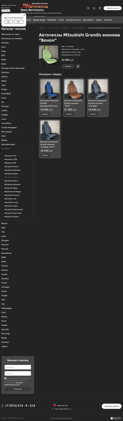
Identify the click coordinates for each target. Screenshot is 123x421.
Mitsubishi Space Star (13, 213)
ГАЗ (3, 231)
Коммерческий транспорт (13, 68)
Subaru (4, 270)
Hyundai (5, 329)
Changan (5, 287)
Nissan (4, 223)
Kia (2, 102)
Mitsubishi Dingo (10, 188)
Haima (4, 316)
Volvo (3, 63)
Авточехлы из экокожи (11, 38)
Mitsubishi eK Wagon (12, 191)
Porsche (5, 244)
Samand (5, 278)
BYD (3, 55)
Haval (3, 320)
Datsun (4, 76)
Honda (4, 325)
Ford (3, 312)
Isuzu (3, 97)
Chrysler (5, 106)
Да (8, 21)
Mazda (4, 140)
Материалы (51, 20)
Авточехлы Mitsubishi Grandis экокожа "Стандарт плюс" (49, 144)
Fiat (3, 304)
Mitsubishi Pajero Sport (13, 209)
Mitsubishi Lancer (11, 202)
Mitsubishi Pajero (11, 206)
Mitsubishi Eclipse (11, 216)
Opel (3, 227)
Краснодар (6, 11)
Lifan (3, 135)
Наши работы (88, 20)
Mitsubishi (5, 148)
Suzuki (4, 274)
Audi (3, 46)
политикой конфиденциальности (13, 383)
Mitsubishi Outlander (12, 170)
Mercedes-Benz (8, 144)
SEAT (3, 257)
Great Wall (6, 93)
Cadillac (4, 114)
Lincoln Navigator (9, 127)
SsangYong (6, 253)
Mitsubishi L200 (10, 159)
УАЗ (3, 299)
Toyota (4, 295)
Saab (3, 261)
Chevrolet (5, 333)
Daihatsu (5, 72)
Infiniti (4, 110)
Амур (3, 51)
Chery (4, 291)
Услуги (61, 20)
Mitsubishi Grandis (11, 177)
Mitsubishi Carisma (12, 195)
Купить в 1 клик (78, 66)
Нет (18, 21)
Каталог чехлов (39, 20)
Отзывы (99, 20)
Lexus (4, 119)
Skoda (4, 337)
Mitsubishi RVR (10, 163)
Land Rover (6, 123)
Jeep (3, 85)
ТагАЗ (4, 282)
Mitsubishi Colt (10, 198)
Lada (3, 236)
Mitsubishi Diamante (12, 184)
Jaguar (4, 346)
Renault (4, 248)
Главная (42, 28)
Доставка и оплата (73, 20)
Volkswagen (6, 308)
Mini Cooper (6, 131)
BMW (3, 59)
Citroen (4, 265)
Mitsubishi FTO (10, 156)
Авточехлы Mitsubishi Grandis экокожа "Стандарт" (97, 103)
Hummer (5, 342)
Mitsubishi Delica (11, 181)
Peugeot (5, 240)
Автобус (5, 42)
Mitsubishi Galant (11, 173)
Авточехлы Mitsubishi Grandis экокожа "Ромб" (73, 103)
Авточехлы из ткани (10, 34)
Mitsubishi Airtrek (11, 166)
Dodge (4, 89)
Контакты (108, 20)
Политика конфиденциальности (61, 418)
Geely (3, 80)
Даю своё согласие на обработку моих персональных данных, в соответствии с (17, 381)
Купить (68, 66)
